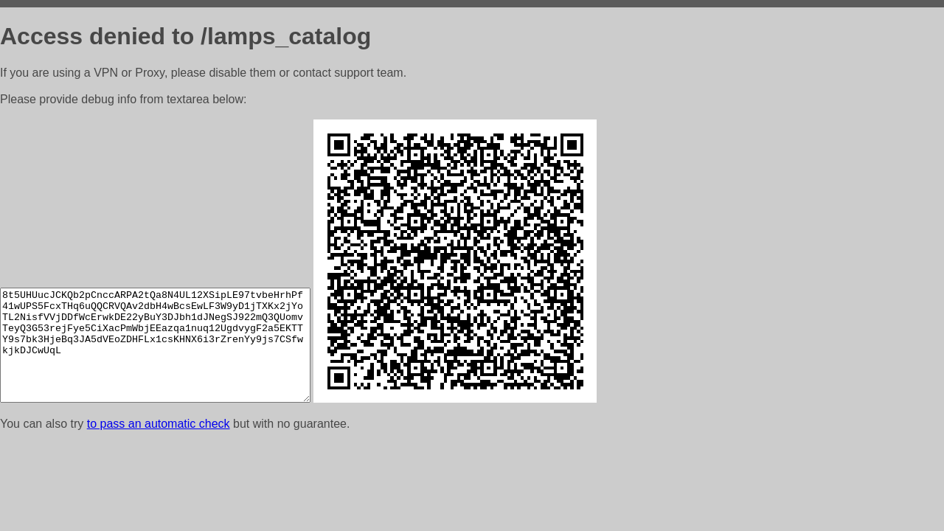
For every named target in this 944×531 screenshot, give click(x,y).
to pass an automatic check (158, 423)
